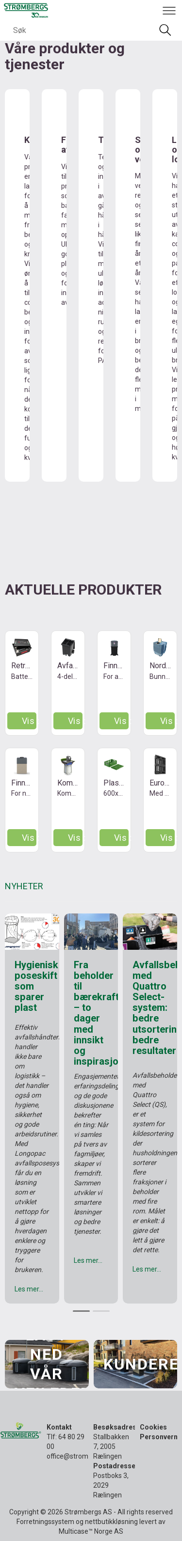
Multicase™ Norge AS (91, 1531)
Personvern (159, 1437)
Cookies (153, 1427)
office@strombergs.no (81, 1456)
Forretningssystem (45, 1521)
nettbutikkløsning (111, 1521)
